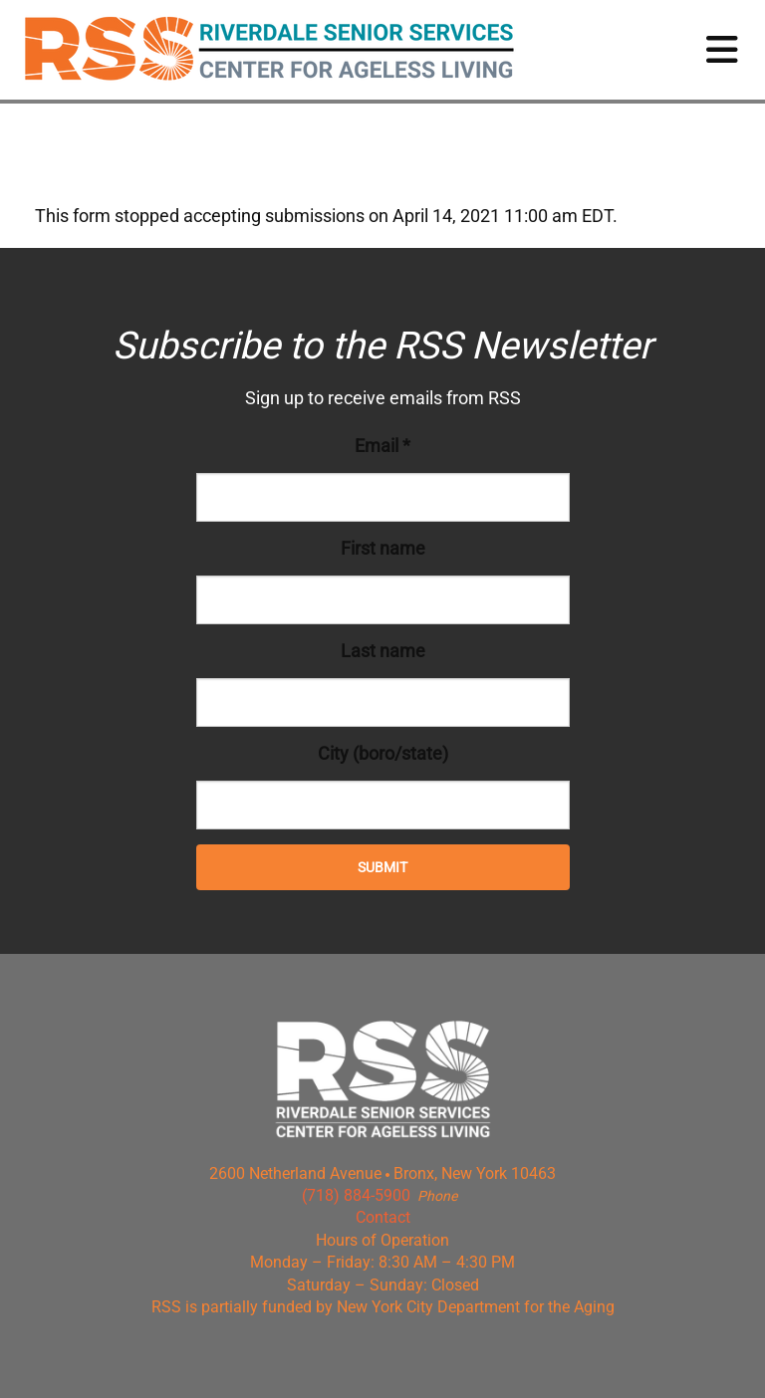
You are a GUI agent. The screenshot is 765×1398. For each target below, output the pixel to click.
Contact (383, 1217)
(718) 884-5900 (356, 1195)
